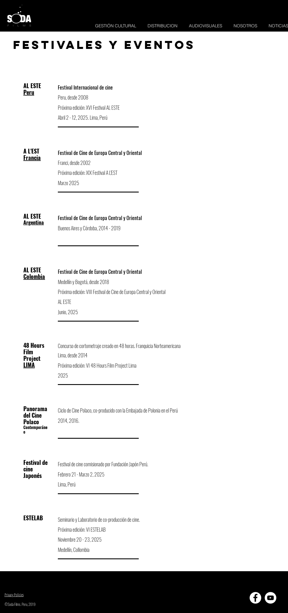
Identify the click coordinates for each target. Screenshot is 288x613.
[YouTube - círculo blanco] (270, 598)
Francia (32, 157)
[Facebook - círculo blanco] (255, 598)
